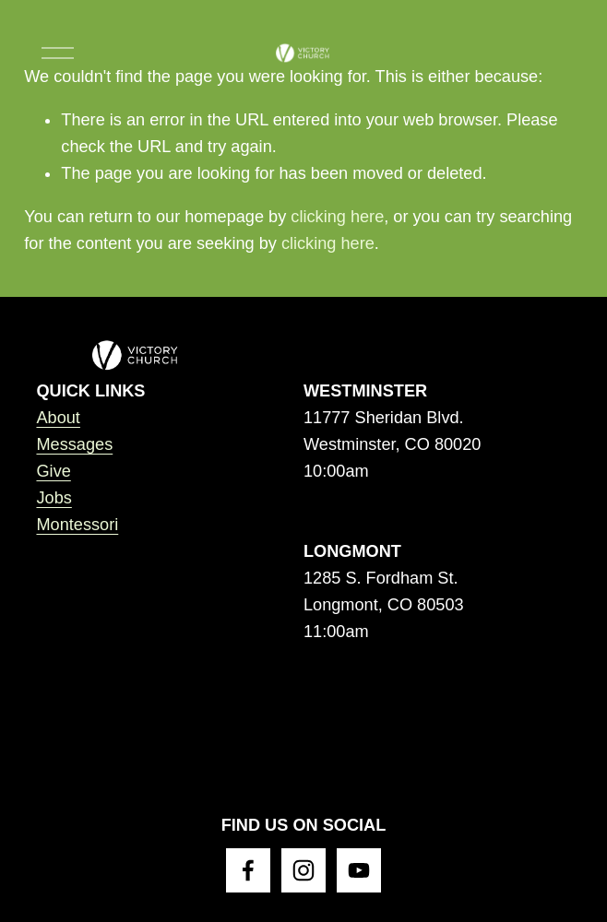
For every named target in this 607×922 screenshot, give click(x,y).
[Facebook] (248, 870)
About (57, 417)
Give (53, 471)
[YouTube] (359, 870)
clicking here (337, 216)
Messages (74, 444)
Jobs (53, 498)
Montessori (77, 524)
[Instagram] (303, 870)
